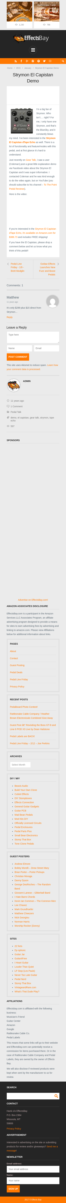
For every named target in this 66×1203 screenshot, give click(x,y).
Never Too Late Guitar (26, 975)
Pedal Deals (16, 672)
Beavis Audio (21, 786)
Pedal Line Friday (19, 679)
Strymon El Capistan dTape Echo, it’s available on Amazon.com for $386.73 (32, 232)
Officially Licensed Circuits (28, 823)
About (13, 651)
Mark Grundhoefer (24, 909)
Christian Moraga (23, 876)
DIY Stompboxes (23, 798)
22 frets (18, 946)
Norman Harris (22, 921)
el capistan (23, 417)
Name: (10, 1175)
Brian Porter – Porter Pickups (29, 872)
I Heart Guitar (21, 962)
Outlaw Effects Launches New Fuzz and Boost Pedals (47, 269)
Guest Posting (17, 665)
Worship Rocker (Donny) (27, 925)
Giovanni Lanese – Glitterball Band (32, 892)
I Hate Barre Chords (25, 897)
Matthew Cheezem (24, 913)
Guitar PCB (20, 810)
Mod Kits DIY (21, 819)
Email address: (14, 1163)
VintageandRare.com (25, 987)
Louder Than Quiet (24, 966)
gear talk (34, 417)
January (27, 68)
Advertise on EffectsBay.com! (33, 600)
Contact (14, 658)
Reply (10, 317)
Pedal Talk (16, 412)
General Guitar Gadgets (27, 806)
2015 (18, 68)
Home (10, 68)
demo (13, 417)
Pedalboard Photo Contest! (24, 707)
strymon (44, 417)
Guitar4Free (21, 958)
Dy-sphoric (20, 950)
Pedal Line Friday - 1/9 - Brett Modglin (17, 267)
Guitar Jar (20, 954)
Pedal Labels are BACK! (22, 736)
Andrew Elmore (22, 864)
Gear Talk (31, 160)
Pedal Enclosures (24, 827)
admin (27, 381)
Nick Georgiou (22, 917)
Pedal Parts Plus (23, 831)
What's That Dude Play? (27, 991)
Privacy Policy (17, 686)
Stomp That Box (23, 839)
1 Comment (17, 406)
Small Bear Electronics (26, 835)
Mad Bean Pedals (24, 814)
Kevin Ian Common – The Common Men (35, 901)
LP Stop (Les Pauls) (25, 971)
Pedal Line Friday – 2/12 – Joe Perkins (30, 743)
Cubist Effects (22, 794)
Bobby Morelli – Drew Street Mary (32, 868)
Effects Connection (24, 802)
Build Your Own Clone (26, 790)
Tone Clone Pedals (24, 843)
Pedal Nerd (20, 979)
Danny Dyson (21, 880)
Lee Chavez (21, 905)
